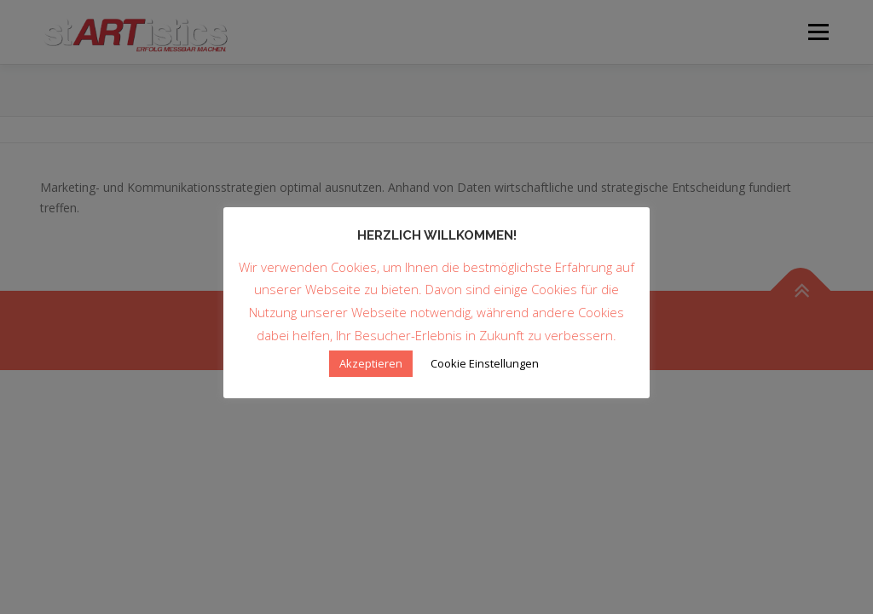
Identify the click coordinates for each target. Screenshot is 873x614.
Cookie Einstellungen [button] (485, 363)
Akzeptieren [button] (370, 363)
